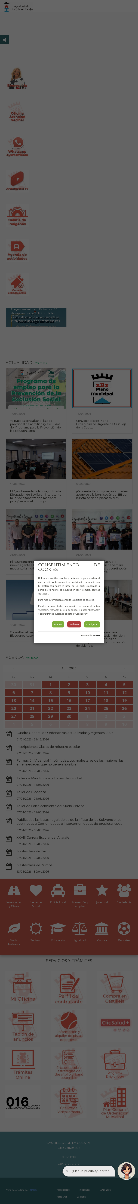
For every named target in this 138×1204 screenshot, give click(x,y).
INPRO (96, 635)
